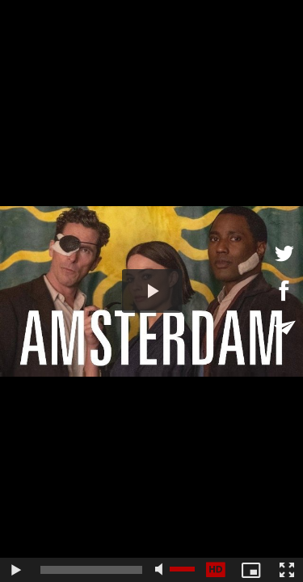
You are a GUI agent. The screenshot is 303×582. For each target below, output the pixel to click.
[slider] (91, 570)
